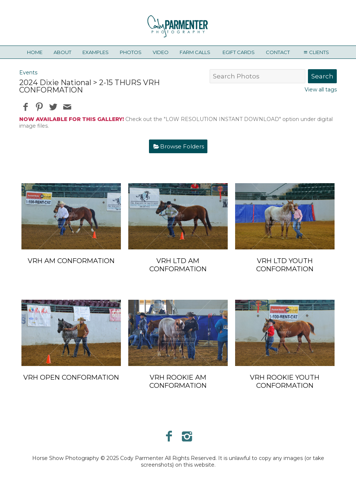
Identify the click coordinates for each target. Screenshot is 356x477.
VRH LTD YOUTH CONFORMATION (284, 265)
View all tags (321, 89)
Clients (315, 52)
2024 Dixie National (55, 82)
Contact (278, 52)
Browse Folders (182, 146)
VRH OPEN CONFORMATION (71, 377)
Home (35, 52)
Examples (95, 52)
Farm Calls (195, 52)
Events (28, 72)
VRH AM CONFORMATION (71, 261)
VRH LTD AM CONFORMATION (178, 265)
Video (161, 52)
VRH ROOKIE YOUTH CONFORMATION (284, 381)
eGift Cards (239, 52)
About (62, 52)
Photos (131, 52)
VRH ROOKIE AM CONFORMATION (178, 381)
